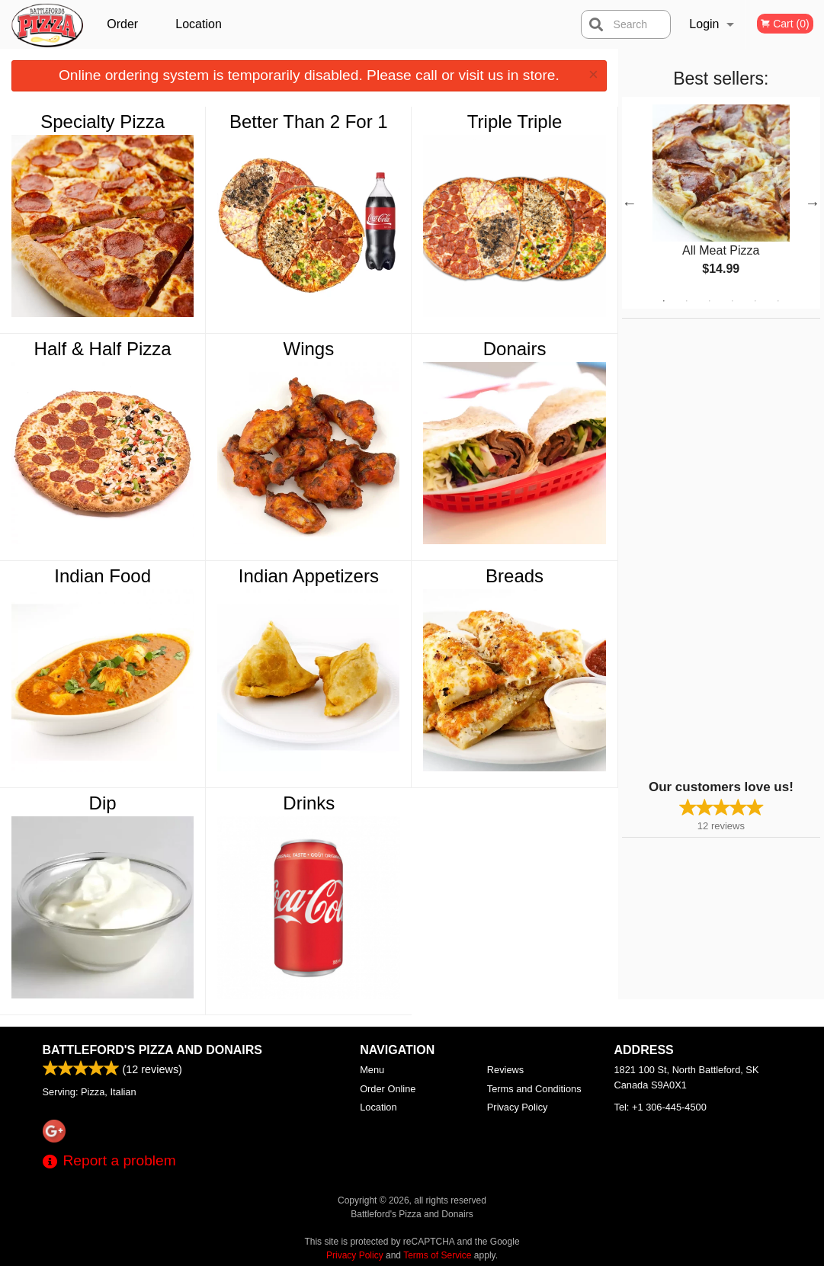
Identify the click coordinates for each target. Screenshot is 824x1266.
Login (704, 24)
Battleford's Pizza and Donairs (153, 1049)
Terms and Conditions (534, 1089)
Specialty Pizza (102, 121)
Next (812, 202)
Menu (372, 1069)
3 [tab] (709, 301)
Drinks (309, 803)
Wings (309, 348)
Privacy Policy (517, 1107)
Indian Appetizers (309, 576)
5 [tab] (755, 301)
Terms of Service (437, 1255)
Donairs (515, 348)
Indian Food (102, 576)
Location (198, 24)
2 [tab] (686, 301)
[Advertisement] (717, 547)
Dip (103, 803)
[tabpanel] (721, 203)
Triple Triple (514, 121)
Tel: (660, 1107)
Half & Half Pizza (103, 348)
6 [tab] (778, 301)
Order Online (124, 33)
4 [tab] (732, 301)
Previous (629, 202)
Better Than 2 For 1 (308, 121)
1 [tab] (664, 301)
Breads (514, 576)
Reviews (505, 1069)
